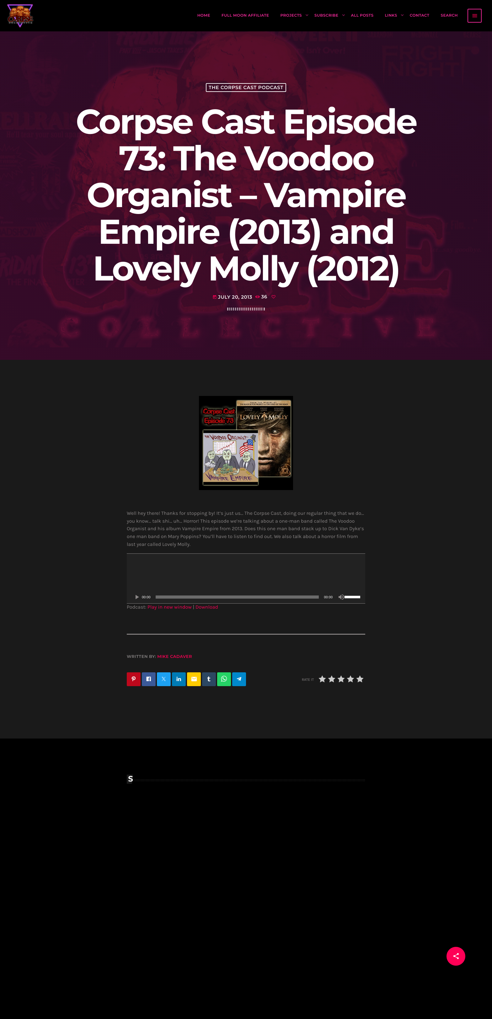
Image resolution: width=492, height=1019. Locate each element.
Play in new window (169, 637)
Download (206, 637)
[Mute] (341, 626)
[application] (246, 608)
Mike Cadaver (174, 686)
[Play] (137, 626)
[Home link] (20, 15)
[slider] (237, 626)
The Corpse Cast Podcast (246, 96)
